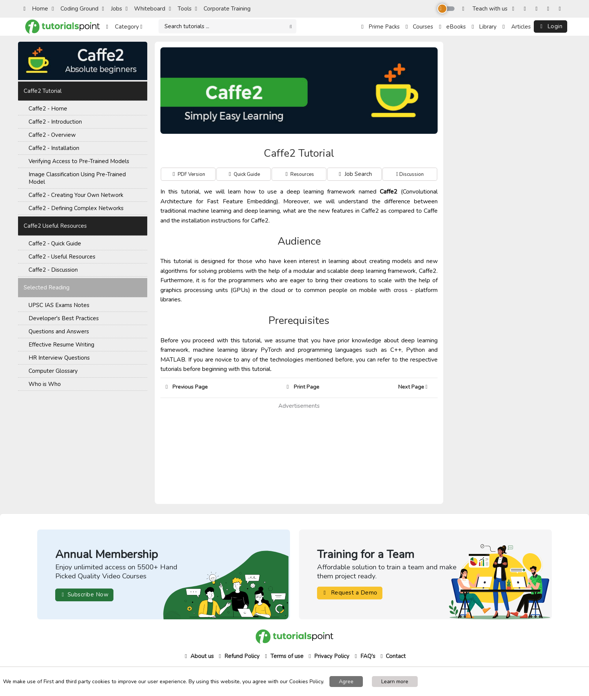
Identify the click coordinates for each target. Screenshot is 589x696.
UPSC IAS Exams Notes (59, 305)
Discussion (411, 174)
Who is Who (45, 384)
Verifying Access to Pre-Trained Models (79, 161)
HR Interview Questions (59, 358)
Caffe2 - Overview (52, 135)
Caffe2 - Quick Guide (55, 243)
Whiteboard (145, 8)
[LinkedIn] (561, 9)
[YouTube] (550, 9)
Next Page (415, 386)
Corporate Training (223, 8)
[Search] (227, 26)
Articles (517, 26)
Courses (419, 26)
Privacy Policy (328, 656)
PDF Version (191, 174)
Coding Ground (75, 8)
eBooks (452, 26)
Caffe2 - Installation (54, 148)
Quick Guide (246, 174)
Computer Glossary (53, 371)
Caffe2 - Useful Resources (62, 256)
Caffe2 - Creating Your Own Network (76, 195)
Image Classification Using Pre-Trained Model (77, 178)
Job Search (354, 174)
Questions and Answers (59, 331)
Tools (180, 8)
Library (484, 26)
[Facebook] (515, 9)
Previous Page (187, 386)
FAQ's (364, 656)
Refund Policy (238, 656)
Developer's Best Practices (64, 318)
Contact (392, 656)
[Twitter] (538, 9)
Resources (301, 174)
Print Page (303, 386)
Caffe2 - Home (48, 108)
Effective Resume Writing (61, 344)
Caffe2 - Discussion (53, 270)
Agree (346, 681)
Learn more (394, 681)
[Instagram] (526, 9)
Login (551, 26)
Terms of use (283, 656)
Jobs (112, 8)
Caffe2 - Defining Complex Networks (76, 208)
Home (35, 8)
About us (198, 656)
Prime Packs (380, 26)
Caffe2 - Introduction (55, 122)
